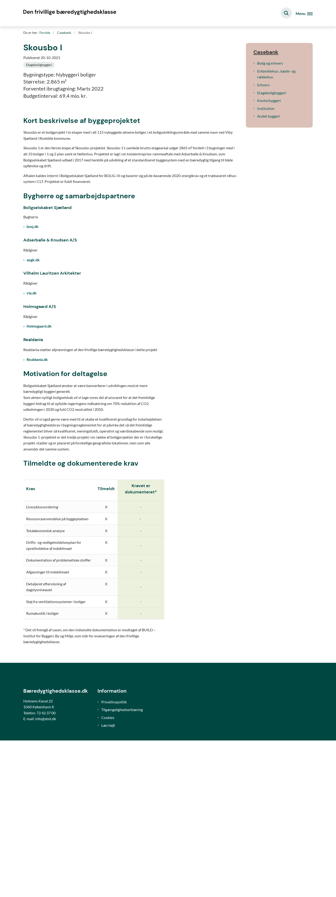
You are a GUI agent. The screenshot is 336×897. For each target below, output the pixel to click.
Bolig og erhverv (270, 63)
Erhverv (263, 85)
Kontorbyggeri (269, 100)
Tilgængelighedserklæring (122, 866)
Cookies (107, 874)
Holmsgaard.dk (39, 472)
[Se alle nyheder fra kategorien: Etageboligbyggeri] (39, 65)
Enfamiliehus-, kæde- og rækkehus (276, 74)
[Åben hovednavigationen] (304, 13)
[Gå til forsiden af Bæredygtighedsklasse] (70, 13)
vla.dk (32, 439)
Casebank (265, 52)
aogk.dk (33, 405)
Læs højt (108, 882)
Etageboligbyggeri (271, 93)
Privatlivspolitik (114, 858)
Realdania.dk (37, 505)
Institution (265, 108)
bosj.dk (32, 372)
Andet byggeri (268, 116)
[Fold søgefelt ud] (286, 13)
